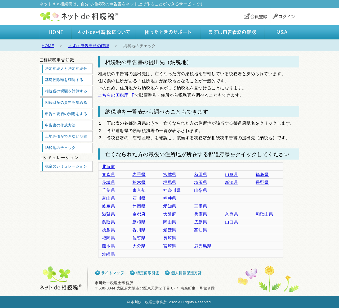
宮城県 (169, 174)
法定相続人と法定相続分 (66, 68)
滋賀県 (108, 214)
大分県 (138, 246)
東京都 (138, 190)
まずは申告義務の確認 (88, 45)
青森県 (108, 174)
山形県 (231, 174)
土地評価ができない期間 (66, 136)
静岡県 (138, 206)
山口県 (231, 222)
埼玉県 (200, 182)
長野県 (262, 182)
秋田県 (200, 174)
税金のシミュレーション (66, 166)
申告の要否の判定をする (66, 114)
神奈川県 (172, 190)
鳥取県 (108, 222)
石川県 (138, 198)
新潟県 (231, 182)
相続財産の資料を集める (66, 102)
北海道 (108, 166)
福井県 (169, 198)
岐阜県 (108, 206)
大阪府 (169, 214)
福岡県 (108, 238)
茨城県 (108, 182)
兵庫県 (200, 214)
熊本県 (108, 246)
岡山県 (169, 222)
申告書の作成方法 (60, 125)
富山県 (108, 198)
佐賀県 (138, 238)
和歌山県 (264, 214)
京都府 (138, 214)
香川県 (138, 230)
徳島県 (108, 230)
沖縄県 (108, 254)
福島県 (262, 174)
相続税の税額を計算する (66, 91)
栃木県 (138, 182)
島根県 (138, 222)
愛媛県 (169, 230)
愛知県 (169, 206)
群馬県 (169, 182)
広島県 (200, 222)
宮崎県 (169, 246)
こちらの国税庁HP (116, 95)
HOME (48, 45)
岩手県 (138, 174)
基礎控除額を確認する (64, 80)
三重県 (200, 206)
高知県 (200, 230)
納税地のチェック (60, 148)
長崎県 (169, 238)
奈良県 (231, 214)
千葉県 (108, 190)
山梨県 (200, 190)
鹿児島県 (203, 246)
